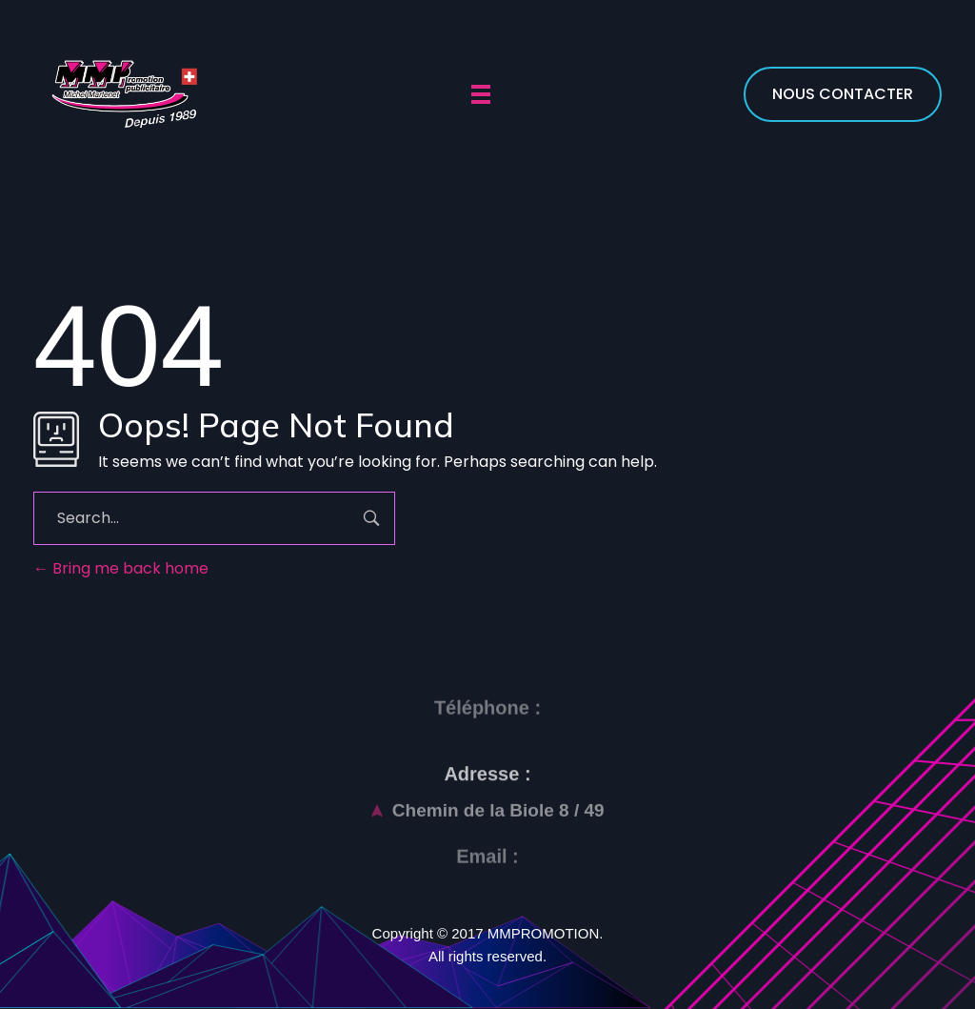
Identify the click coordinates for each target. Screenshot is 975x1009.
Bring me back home (121, 568)
